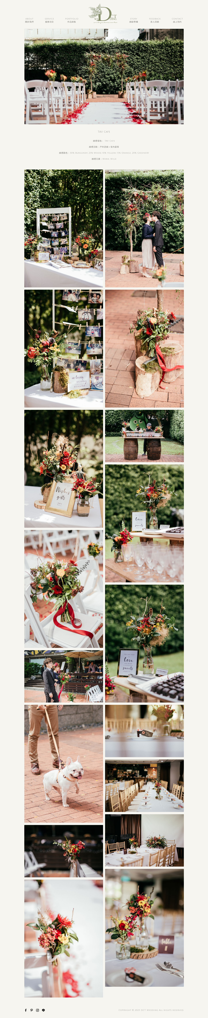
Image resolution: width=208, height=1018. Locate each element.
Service (49, 20)
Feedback (155, 20)
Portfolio (71, 20)
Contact (177, 20)
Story (133, 20)
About (29, 20)
